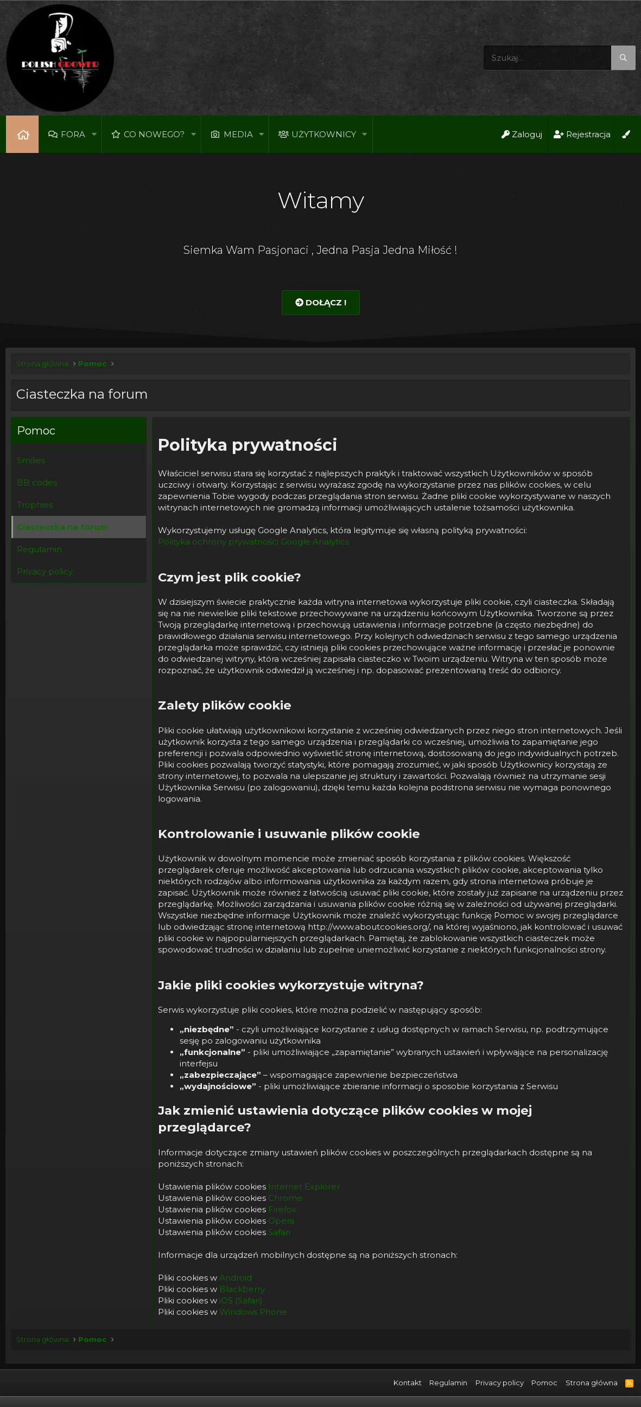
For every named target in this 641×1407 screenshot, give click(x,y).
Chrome (285, 1198)
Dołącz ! (320, 302)
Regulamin (39, 549)
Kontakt (408, 1382)
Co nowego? (154, 134)
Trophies (35, 505)
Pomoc (544, 1382)
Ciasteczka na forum (62, 527)
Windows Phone (253, 1312)
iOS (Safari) (241, 1300)
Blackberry (242, 1289)
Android (235, 1277)
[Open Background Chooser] (626, 134)
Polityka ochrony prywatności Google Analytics (253, 541)
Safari (279, 1232)
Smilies (31, 460)
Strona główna (22, 134)
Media (238, 134)
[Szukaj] (560, 58)
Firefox (282, 1209)
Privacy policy (45, 571)
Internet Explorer (304, 1186)
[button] (93, 134)
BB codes (37, 482)
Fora (73, 134)
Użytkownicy (323, 134)
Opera (281, 1221)
